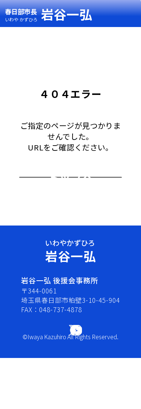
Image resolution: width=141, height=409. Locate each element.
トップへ (70, 205)
